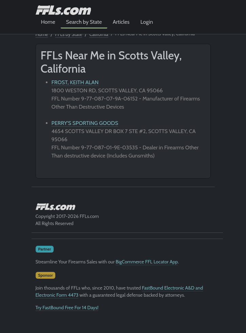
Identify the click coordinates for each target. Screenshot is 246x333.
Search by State (84, 22)
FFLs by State (68, 34)
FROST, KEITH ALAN (75, 82)
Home (48, 22)
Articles (121, 22)
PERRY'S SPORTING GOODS (85, 123)
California (98, 34)
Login (146, 22)
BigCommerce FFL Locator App (147, 262)
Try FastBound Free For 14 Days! (67, 307)
